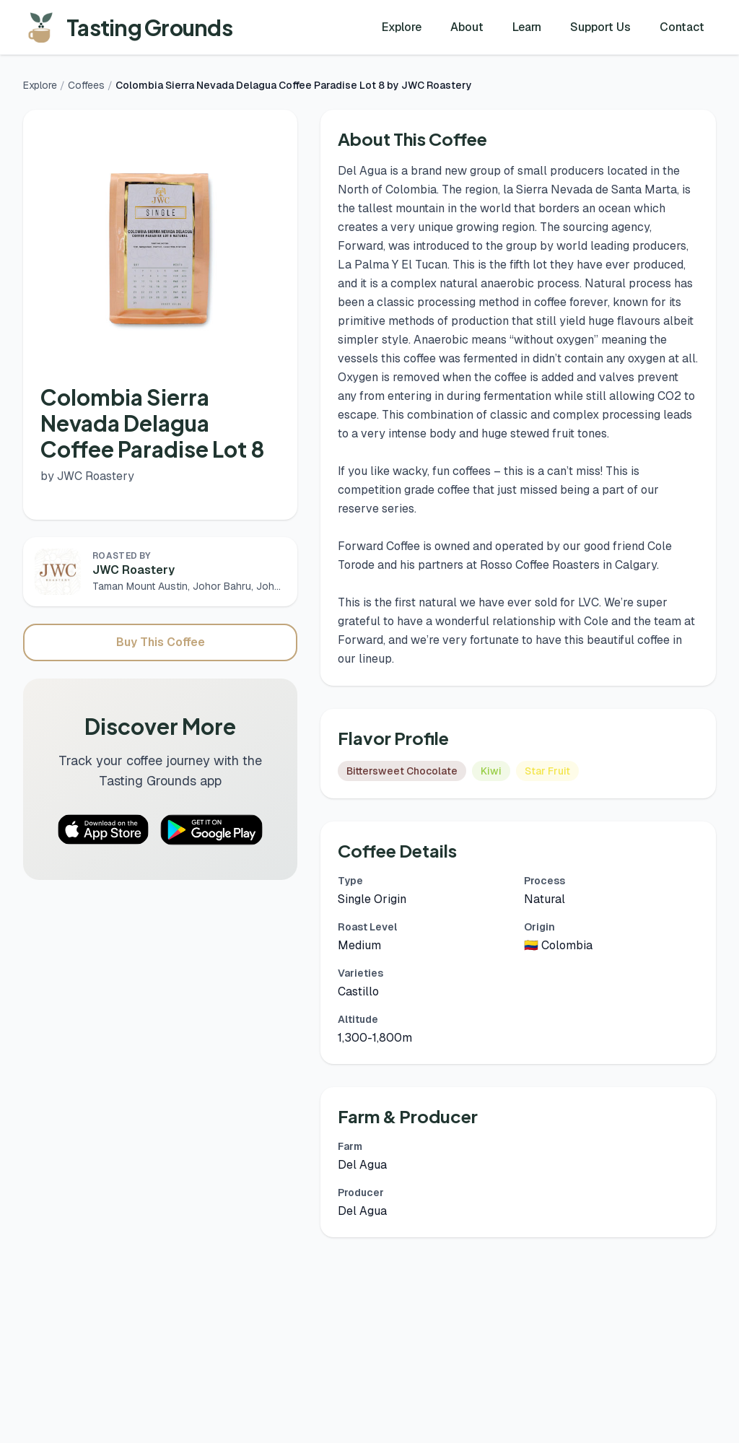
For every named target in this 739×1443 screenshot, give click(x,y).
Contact (682, 27)
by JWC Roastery (87, 476)
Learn (526, 27)
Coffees (86, 85)
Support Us (600, 27)
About (467, 27)
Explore (401, 27)
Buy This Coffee (160, 642)
